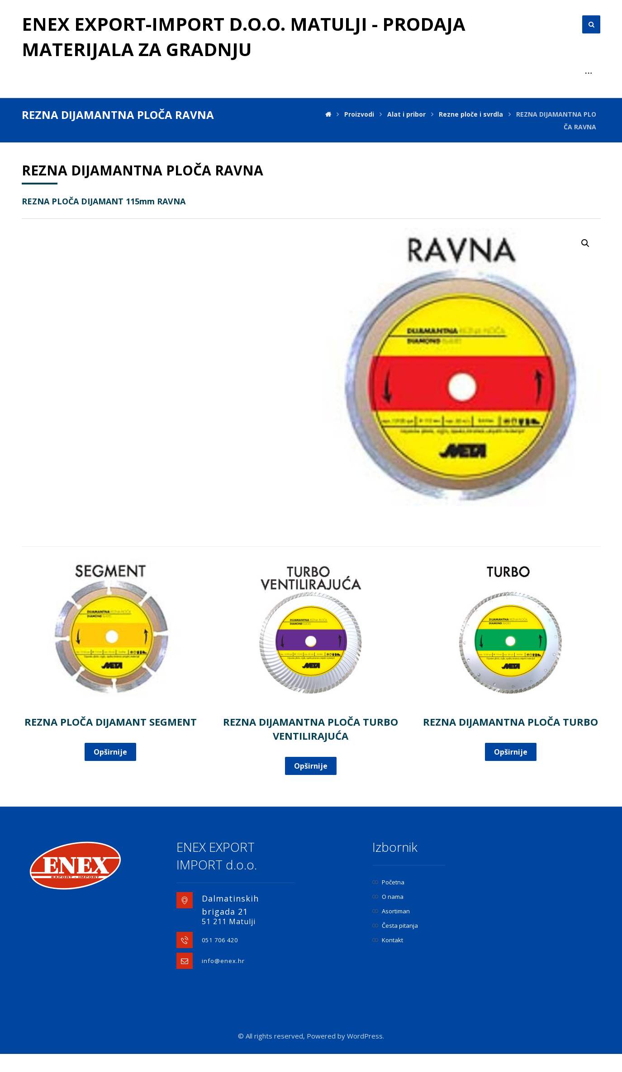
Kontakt (387, 940)
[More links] (588, 73)
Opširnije (110, 752)
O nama (388, 897)
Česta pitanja (395, 925)
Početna (388, 882)
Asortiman (391, 911)
